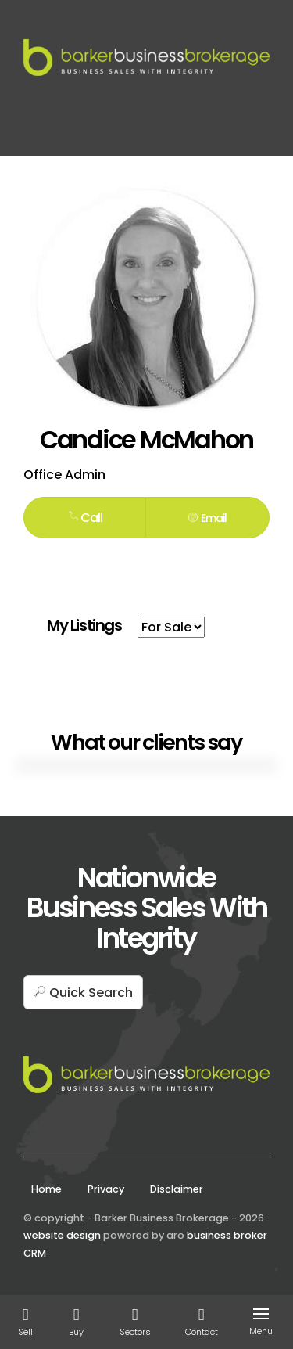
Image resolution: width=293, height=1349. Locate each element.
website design (62, 1235)
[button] (207, 517)
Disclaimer (176, 1189)
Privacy (106, 1189)
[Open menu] (264, 1313)
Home (46, 1189)
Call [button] (84, 518)
